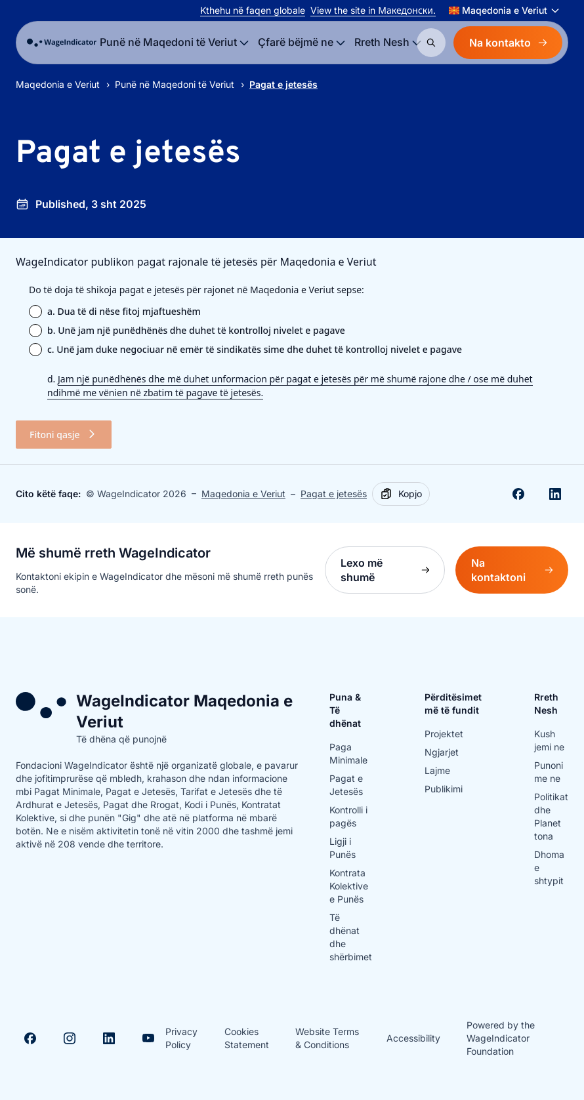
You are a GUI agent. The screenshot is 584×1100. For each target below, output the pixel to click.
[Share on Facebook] (518, 494)
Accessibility (413, 1038)
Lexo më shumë (393, 570)
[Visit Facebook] (30, 1038)
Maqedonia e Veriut (58, 84)
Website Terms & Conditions (327, 1038)
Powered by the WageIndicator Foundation (501, 1038)
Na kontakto (508, 42)
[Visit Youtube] (148, 1038)
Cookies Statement (246, 1038)
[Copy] (401, 494)
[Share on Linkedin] (555, 494)
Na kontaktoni (519, 570)
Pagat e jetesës (334, 493)
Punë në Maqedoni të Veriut (174, 84)
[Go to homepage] (61, 43)
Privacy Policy (181, 1038)
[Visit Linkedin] (108, 1038)
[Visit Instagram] (69, 1038)
